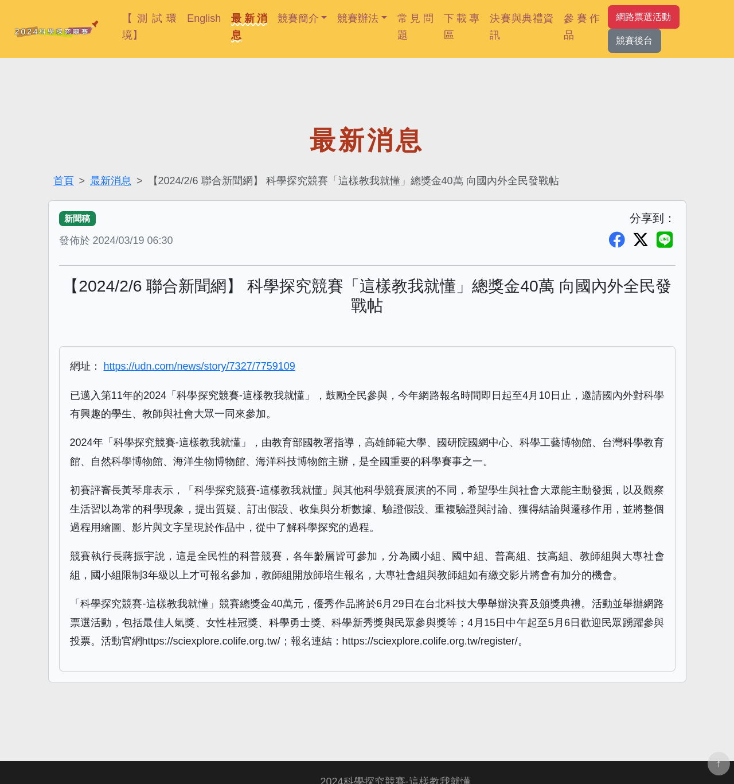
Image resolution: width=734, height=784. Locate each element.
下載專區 (462, 27)
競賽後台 (634, 40)
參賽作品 (582, 27)
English (204, 18)
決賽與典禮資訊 (521, 27)
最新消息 (249, 27)
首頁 (63, 181)
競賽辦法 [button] (357, 18)
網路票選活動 (643, 16)
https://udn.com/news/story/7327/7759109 (199, 366)
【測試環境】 (149, 27)
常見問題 (415, 27)
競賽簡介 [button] (298, 18)
